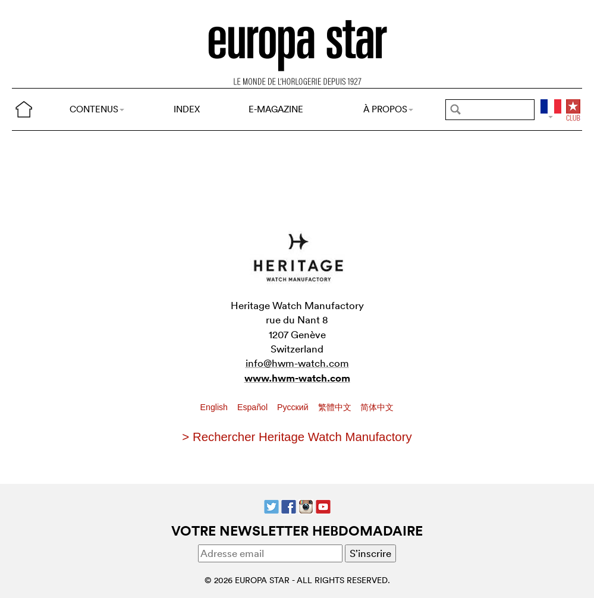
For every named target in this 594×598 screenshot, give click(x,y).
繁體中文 (336, 407)
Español (253, 407)
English (215, 407)
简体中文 (377, 407)
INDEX (187, 109)
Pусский (293, 407)
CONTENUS (97, 109)
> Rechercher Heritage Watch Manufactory (296, 436)
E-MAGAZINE (276, 109)
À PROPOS (388, 109)
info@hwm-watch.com (297, 363)
